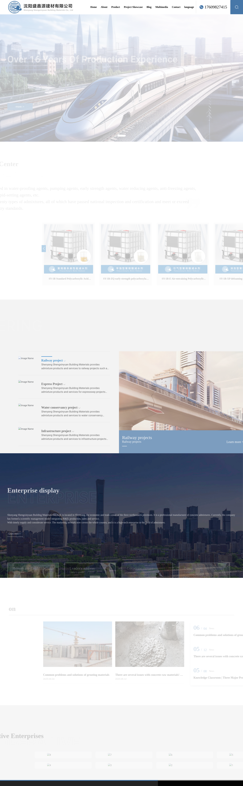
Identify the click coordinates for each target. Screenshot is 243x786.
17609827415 (215, 7)
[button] (121, 136)
